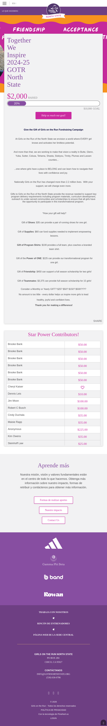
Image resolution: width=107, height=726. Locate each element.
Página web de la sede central (53, 635)
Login (53, 718)
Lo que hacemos (10, 11)
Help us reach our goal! (53, 115)
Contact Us (53, 520)
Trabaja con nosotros (53, 612)
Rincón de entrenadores (53, 623)
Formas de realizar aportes (53, 500)
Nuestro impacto (53, 510)
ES (14, 3)
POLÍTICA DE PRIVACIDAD (53, 710)
